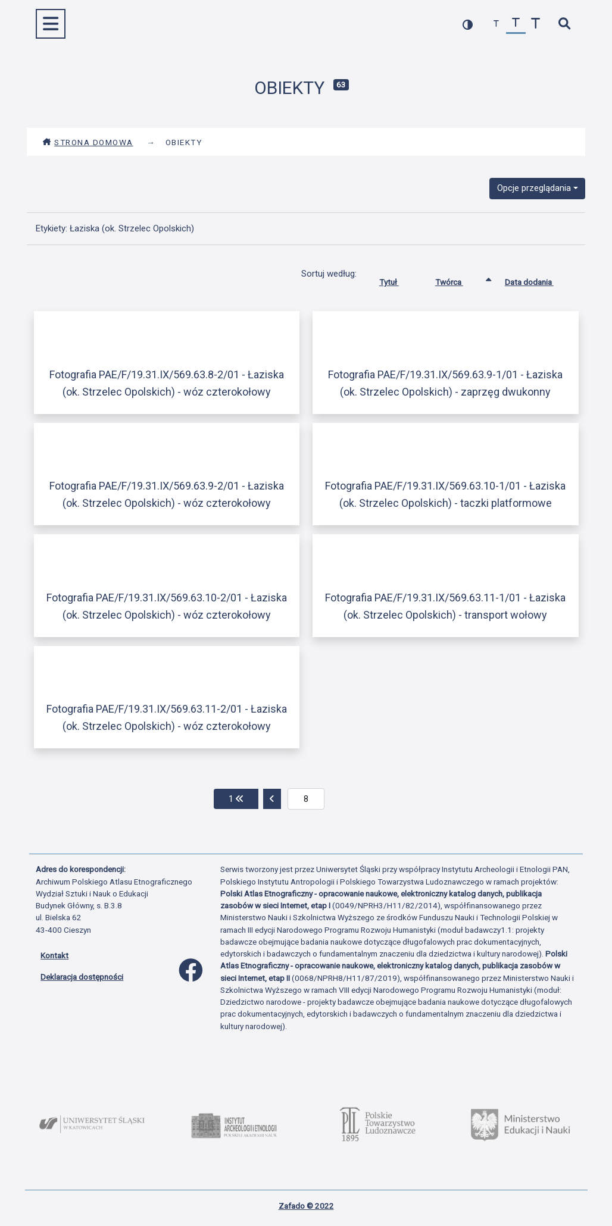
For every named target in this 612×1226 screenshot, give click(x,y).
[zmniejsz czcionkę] (496, 24)
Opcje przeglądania (534, 188)
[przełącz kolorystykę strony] (467, 24)
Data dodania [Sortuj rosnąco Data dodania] (538, 279)
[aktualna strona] (306, 799)
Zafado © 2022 (306, 1206)
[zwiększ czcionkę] (535, 24)
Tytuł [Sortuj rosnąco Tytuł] (398, 279)
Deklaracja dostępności (81, 977)
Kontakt (54, 955)
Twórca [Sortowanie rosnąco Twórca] (458, 279)
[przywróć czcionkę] (516, 24)
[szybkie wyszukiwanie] (564, 24)
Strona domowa (88, 142)
